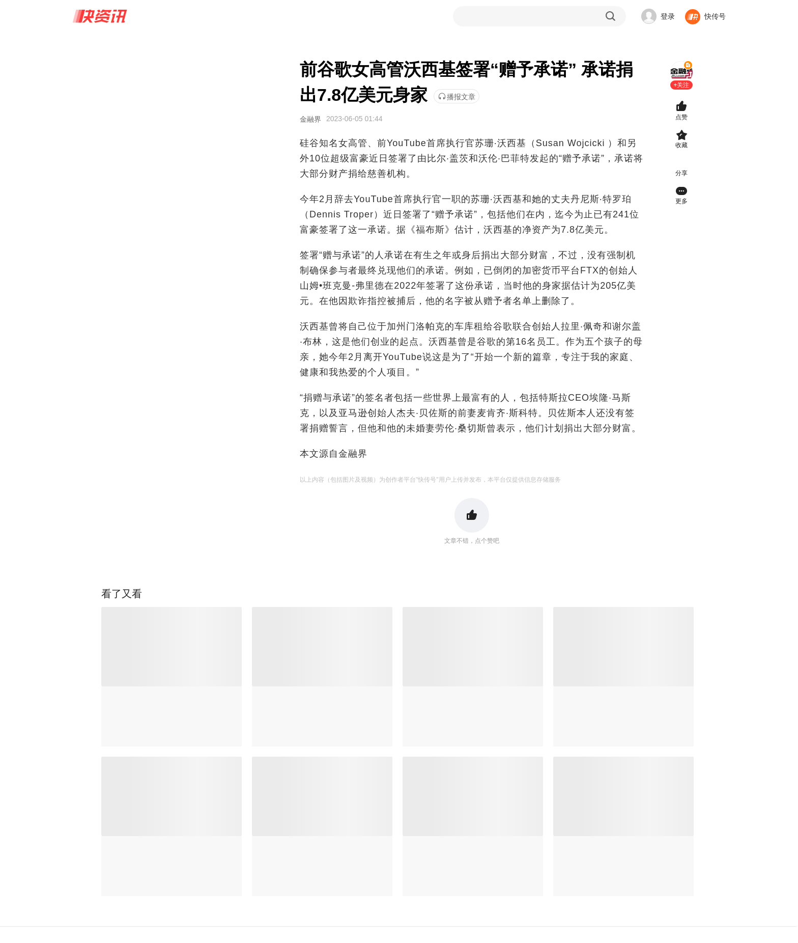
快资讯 (100, 16)
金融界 (310, 119)
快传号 (715, 16)
